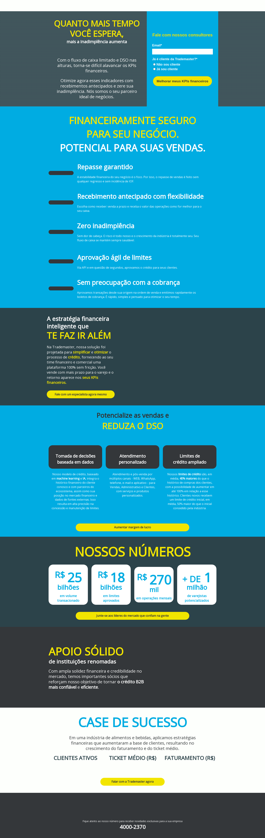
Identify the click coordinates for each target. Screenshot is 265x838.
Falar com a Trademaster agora (132, 782)
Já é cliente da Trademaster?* (174, 59)
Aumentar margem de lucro (132, 527)
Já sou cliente (165, 69)
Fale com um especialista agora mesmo (81, 394)
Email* (157, 45)
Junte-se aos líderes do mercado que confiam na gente (132, 616)
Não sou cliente (166, 64)
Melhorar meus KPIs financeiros (182, 81)
